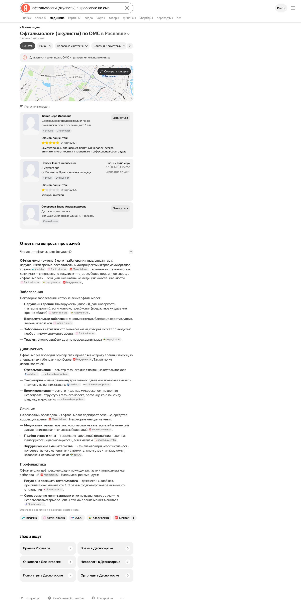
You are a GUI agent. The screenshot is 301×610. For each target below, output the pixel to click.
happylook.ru (50, 288)
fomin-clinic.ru (57, 274)
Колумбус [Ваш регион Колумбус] (32, 598)
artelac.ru (31, 379)
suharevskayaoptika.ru (55, 379)
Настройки (103, 598)
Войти (281, 8)
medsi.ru (38, 274)
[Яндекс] (25, 8)
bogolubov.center (100, 435)
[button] (36, 112)
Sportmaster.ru (52, 495)
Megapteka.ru (77, 274)
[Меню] (293, 8)
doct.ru (75, 460)
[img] (50, 148)
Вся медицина (31, 27)
